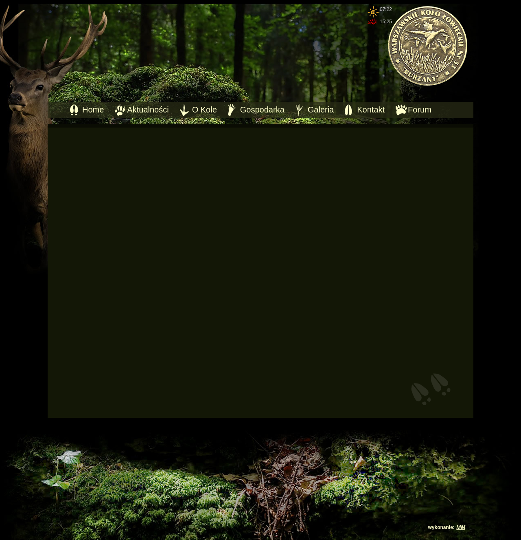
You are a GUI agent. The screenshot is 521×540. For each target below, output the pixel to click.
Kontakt (371, 109)
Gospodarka (262, 109)
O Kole (204, 109)
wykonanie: (441, 527)
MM (460, 527)
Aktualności (148, 109)
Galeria (321, 109)
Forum (419, 109)
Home (93, 109)
